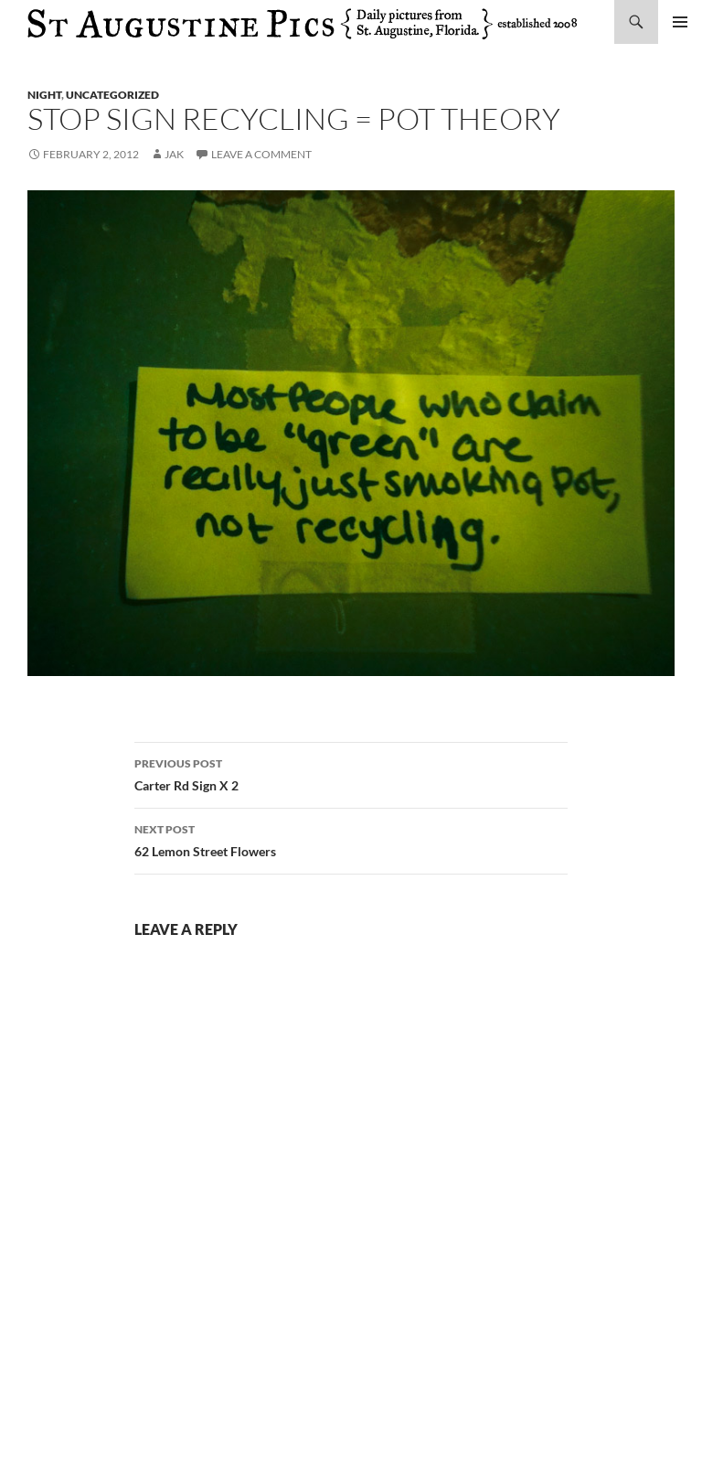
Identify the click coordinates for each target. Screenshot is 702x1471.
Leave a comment (261, 154)
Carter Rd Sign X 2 (351, 773)
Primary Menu (680, 22)
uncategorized (112, 95)
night (44, 95)
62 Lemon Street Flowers (351, 839)
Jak (174, 154)
